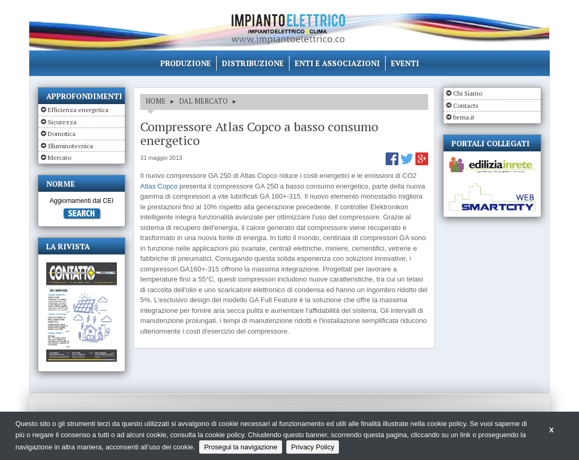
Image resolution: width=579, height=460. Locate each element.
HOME (156, 101)
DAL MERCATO (203, 101)
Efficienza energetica (78, 110)
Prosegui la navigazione (240, 447)
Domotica (61, 134)
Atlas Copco (158, 186)
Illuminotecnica (70, 146)
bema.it (463, 117)
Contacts (466, 105)
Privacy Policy (312, 447)
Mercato (59, 157)
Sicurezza (62, 122)
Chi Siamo (467, 93)
